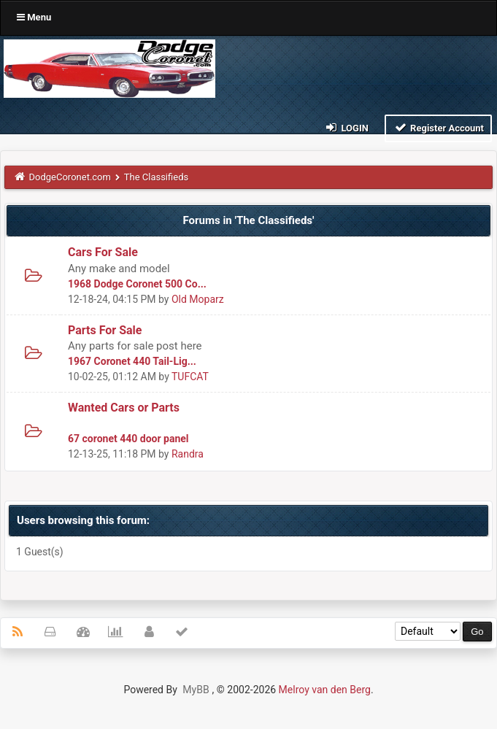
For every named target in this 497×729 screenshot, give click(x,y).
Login (346, 127)
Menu (34, 17)
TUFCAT (190, 376)
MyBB (195, 689)
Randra (188, 454)
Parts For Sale (105, 330)
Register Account (438, 127)
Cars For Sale (103, 252)
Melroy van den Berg (325, 689)
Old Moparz (198, 299)
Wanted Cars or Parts (124, 407)
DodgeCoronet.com (70, 176)
